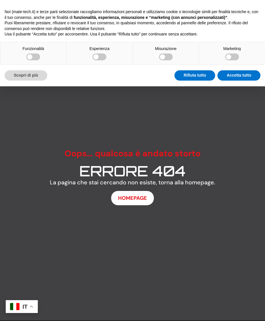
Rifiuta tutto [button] (195, 75)
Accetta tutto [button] (239, 75)
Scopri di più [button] (26, 75)
